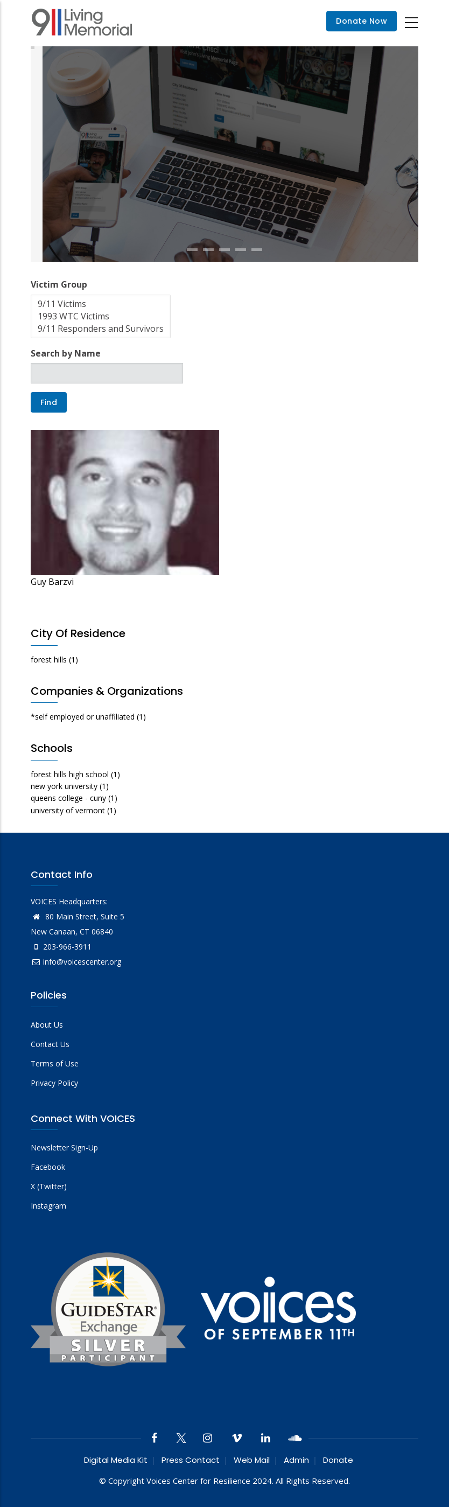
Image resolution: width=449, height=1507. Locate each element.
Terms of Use (55, 1063)
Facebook (48, 1167)
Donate (338, 1460)
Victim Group (59, 284)
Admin (296, 1460)
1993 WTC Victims (101, 316)
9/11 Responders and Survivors (101, 329)
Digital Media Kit (116, 1460)
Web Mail (252, 1460)
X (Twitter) (49, 1186)
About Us (47, 1025)
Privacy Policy (54, 1083)
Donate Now (361, 21)
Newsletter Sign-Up (64, 1147)
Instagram (48, 1206)
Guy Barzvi (52, 582)
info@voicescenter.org (76, 962)
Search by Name (66, 353)
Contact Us (50, 1044)
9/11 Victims (101, 304)
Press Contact (191, 1460)
